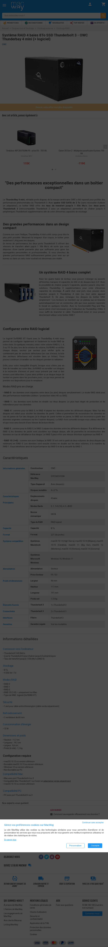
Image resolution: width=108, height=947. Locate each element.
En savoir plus (10, 840)
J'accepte (95, 845)
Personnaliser (75, 845)
